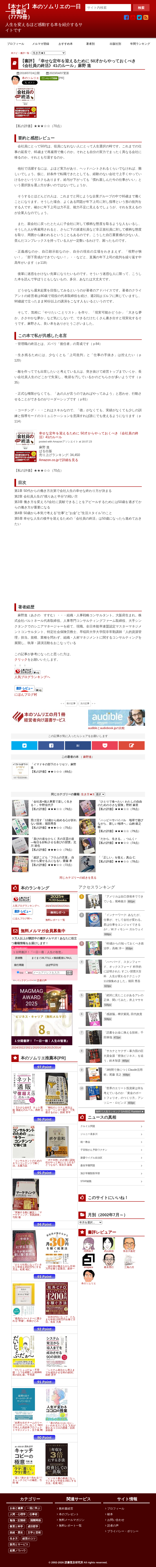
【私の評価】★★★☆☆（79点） (52, 809)
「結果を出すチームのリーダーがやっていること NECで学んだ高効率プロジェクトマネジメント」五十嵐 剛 (28, 1426)
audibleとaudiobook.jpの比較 (106, 728)
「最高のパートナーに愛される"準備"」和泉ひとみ (27, 1319)
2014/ (57, 1047)
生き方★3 (87, 794)
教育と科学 (16, 1526)
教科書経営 (66, 1508)
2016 (43, 1047)
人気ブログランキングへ (32, 677)
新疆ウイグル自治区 (91, 1157)
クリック (20, 659)
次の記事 (84, 703)
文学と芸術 (34, 1532)
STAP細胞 (85, 1181)
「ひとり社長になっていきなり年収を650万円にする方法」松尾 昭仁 (27, 1267)
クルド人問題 (87, 1126)
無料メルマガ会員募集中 (43, 931)
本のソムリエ (30, 78)
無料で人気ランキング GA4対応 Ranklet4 (118, 1111)
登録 (20, 973)
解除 (28, 973)
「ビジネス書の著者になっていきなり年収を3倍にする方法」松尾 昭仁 (61, 1480)
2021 (67, 906)
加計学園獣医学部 (90, 1173)
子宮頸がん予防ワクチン (93, 1149)
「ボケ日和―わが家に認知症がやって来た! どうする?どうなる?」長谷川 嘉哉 (60, 1162)
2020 (36, 1047)
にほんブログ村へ (22, 918)
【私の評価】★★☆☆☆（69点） (52, 771)
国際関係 (35, 1520)
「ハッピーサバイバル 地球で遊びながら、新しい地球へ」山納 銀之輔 (120, 824)
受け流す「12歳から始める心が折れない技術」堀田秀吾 (54, 822)
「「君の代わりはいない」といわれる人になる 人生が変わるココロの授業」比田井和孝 (60, 1427)
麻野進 (87, 756)
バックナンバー (25, 980)
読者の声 (42, 980)
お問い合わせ (115, 1519)
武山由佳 (109, 1251)
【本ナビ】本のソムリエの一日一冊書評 (43, 9)
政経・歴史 (16, 1532)
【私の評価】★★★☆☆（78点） (119, 809)
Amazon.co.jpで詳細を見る (58, 460)
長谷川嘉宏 (129, 1251)
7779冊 (19, 17)
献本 (110, 1514)
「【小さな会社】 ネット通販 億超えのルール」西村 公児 (28, 1110)
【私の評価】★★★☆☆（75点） (52, 827)
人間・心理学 (18, 1514)
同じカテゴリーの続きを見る (78, 877)
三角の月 (129, 1267)
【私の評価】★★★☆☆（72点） (52, 864)
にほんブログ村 (25, 694)
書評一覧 (24, 53)
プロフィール (115, 1508)
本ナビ (14, 53)
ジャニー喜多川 (89, 1134)
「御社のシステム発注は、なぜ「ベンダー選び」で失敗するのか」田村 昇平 (60, 1110)
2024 (48, 906)
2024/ (14, 1047)
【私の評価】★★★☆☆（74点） (119, 842)
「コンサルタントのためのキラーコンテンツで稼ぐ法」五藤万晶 (27, 1163)
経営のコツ (29, 1538)
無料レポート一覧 (55, 920)
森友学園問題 (87, 1165)
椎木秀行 (109, 1267)
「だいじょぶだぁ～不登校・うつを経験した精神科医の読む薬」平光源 (27, 1372)
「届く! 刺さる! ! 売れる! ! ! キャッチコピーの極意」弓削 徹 (27, 1480)
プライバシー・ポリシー (123, 1531)
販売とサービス (19, 1544)
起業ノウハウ (18, 1550)
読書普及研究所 (74, 1562)
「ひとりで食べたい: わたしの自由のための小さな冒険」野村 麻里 (120, 803)
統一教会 (85, 1142)
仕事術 (33, 1514)
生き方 (14, 1538)
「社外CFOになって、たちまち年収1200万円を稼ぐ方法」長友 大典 (60, 1319)
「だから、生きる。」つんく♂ (117, 838)
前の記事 (71, 703)
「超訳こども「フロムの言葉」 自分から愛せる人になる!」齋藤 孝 (52, 859)
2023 (54, 906)
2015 (50, 1047)
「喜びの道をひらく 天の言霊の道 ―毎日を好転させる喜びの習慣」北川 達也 (53, 842)
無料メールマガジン (71, 1519)
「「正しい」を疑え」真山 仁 (116, 857)
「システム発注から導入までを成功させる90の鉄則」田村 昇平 (60, 1372)
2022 (60, 906)
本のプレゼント (69, 1514)
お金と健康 (16, 1508)
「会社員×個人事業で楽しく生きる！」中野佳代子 (51, 803)
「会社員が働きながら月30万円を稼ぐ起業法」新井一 (60, 1267)
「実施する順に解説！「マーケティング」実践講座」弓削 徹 (27, 1214)
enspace (88, 1267)
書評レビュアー (102, 1232)
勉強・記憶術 (18, 1520)
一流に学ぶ (33, 1508)
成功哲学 (33, 1526)
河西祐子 (88, 1251)
